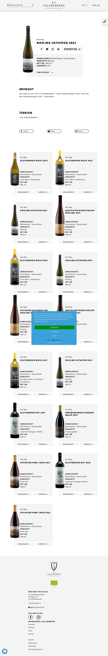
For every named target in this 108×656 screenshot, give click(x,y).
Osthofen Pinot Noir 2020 (35, 512)
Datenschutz (32, 643)
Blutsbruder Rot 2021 (32, 412)
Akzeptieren (54, 327)
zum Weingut (45, 72)
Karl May (40, 39)
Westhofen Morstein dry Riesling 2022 (80, 311)
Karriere (31, 634)
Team (30, 631)
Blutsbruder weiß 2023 (79, 160)
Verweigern (54, 332)
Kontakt (31, 640)
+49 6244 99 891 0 (34, 603)
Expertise (72, 49)
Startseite (31, 624)
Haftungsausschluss (35, 649)
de (83, 5)
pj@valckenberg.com (37, 607)
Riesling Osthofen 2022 (78, 260)
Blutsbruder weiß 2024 (34, 160)
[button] (41, 49)
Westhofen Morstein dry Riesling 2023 (80, 211)
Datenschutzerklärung (56, 342)
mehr (54, 336)
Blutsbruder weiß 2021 (34, 360)
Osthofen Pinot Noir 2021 (35, 462)
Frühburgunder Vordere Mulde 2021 (79, 413)
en (87, 5)
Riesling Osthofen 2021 (78, 360)
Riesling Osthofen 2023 (33, 210)
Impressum (32, 646)
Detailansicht (23, 192)
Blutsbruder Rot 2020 (78, 462)
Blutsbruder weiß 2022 (34, 260)
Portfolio (31, 627)
